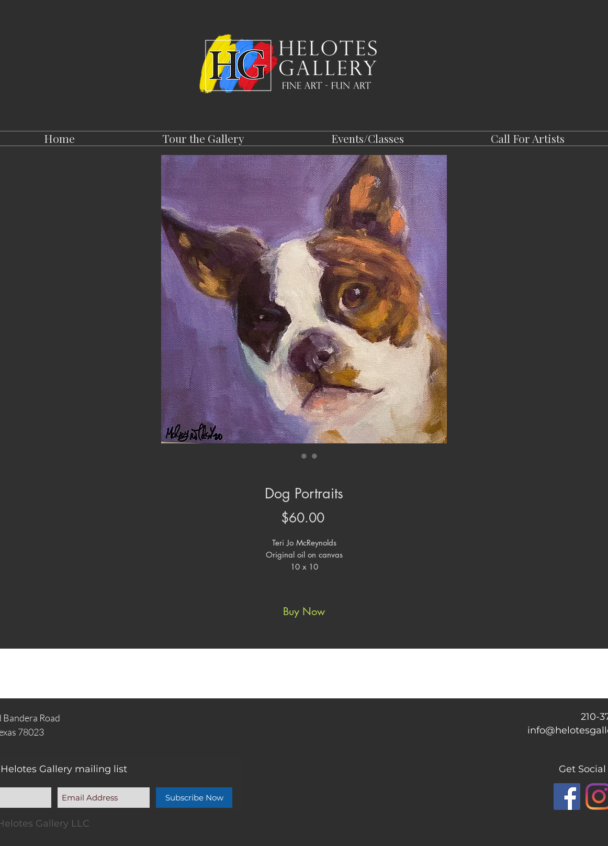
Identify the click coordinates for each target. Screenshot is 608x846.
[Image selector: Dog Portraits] (293, 456)
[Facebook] (567, 796)
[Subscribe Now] (194, 797)
